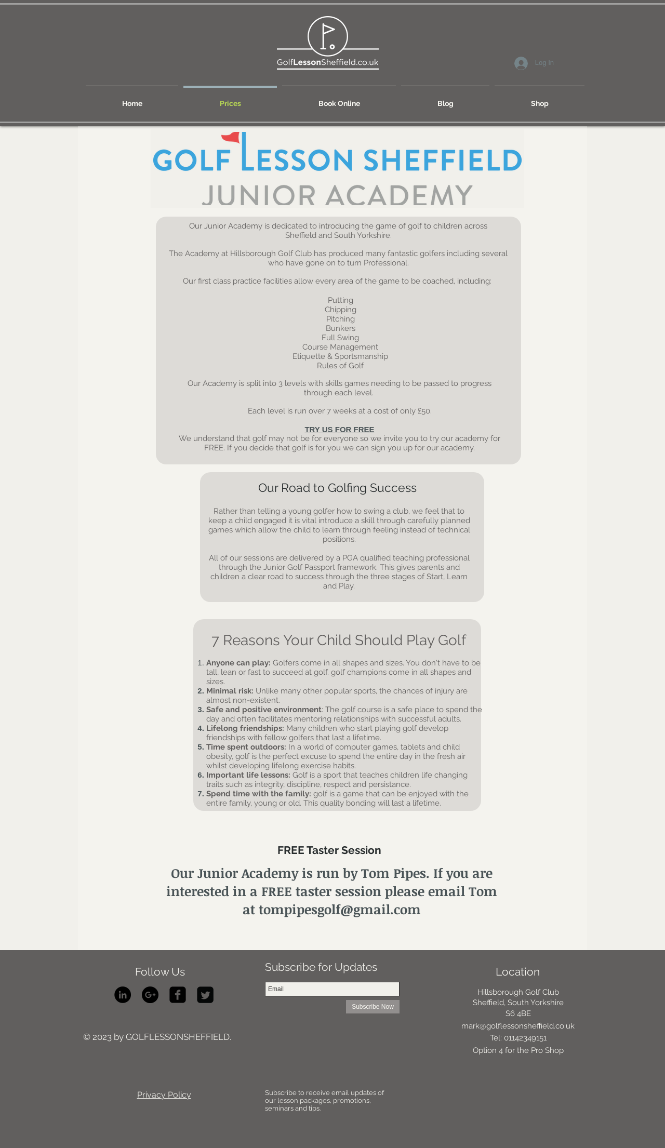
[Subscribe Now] (373, 1006)
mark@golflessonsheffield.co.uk (518, 1026)
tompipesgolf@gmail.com (340, 909)
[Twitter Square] (205, 994)
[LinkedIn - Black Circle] (122, 994)
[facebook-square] (177, 994)
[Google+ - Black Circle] (150, 994)
